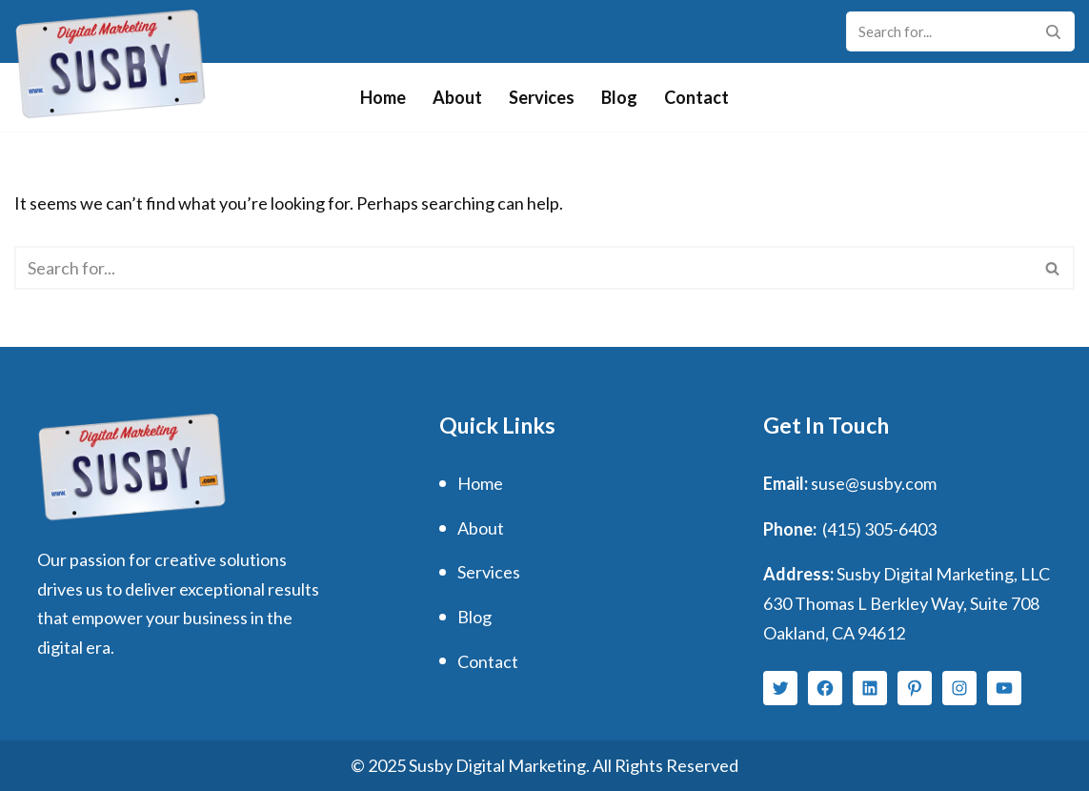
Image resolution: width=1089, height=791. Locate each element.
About (457, 97)
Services (542, 97)
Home (383, 97)
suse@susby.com (874, 483)
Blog (619, 97)
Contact (696, 97)
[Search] (939, 31)
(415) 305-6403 (879, 528)
